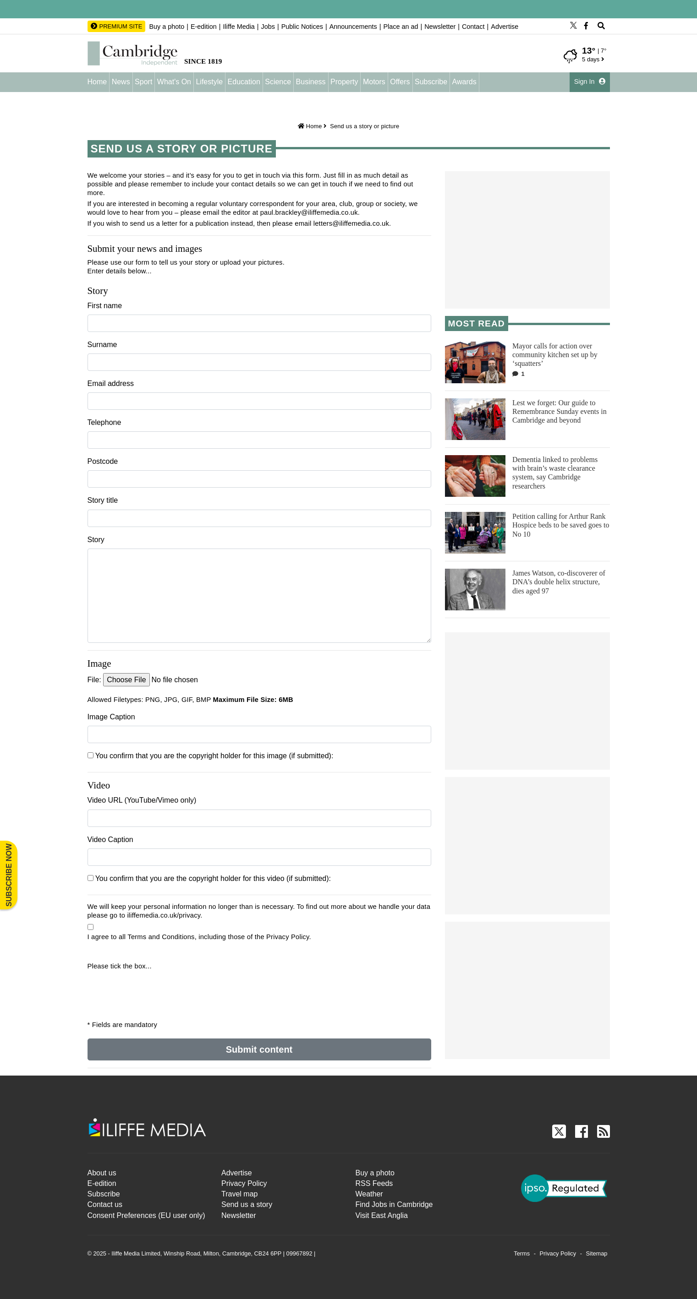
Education (244, 82)
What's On (174, 82)
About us (102, 1173)
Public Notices (302, 26)
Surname (102, 344)
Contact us (105, 1204)
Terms (522, 1253)
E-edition (204, 26)
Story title (103, 500)
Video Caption (110, 839)
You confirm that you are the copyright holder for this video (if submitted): (209, 878)
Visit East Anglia (382, 1215)
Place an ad (400, 26)
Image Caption (111, 717)
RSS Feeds (374, 1183)
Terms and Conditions (160, 936)
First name (105, 306)
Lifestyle (209, 82)
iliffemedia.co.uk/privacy (163, 915)
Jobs (268, 26)
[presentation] (143, 989)
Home (97, 82)
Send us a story (246, 1204)
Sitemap (597, 1253)
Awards (464, 82)
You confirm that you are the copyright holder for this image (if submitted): (211, 756)
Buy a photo (166, 26)
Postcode (103, 461)
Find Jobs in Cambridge (394, 1204)
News (121, 82)
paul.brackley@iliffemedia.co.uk (309, 212)
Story (96, 540)
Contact (473, 26)
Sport (143, 82)
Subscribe (431, 82)
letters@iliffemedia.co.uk (351, 223)
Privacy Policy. (288, 936)
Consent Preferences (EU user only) (146, 1215)
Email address (111, 383)
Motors (374, 82)
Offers (400, 82)
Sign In (589, 81)
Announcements (353, 26)
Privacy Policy (244, 1183)
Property (344, 82)
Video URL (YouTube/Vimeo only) (142, 800)
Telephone (104, 422)
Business (311, 82)
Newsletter (440, 26)
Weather (369, 1194)
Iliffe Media (239, 26)
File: (94, 680)
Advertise (504, 26)
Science (278, 82)
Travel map (239, 1194)
